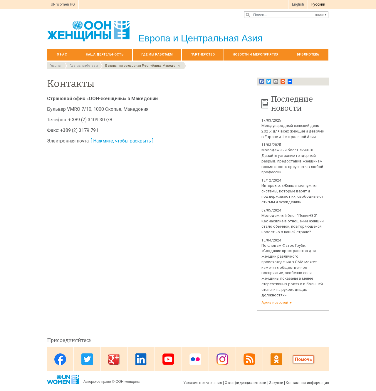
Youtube (168, 359)
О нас (62, 54)
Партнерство (202, 54)
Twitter (87, 359)
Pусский (318, 4)
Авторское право (97, 382)
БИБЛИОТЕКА (308, 54)
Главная (55, 66)
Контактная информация (307, 383)
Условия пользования (202, 383)
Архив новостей (274, 303)
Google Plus (114, 359)
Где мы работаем (157, 54)
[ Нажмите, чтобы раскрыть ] (122, 141)
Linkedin (141, 359)
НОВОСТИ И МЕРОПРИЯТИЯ (255, 54)
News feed (249, 359)
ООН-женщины (127, 382)
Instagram (222, 359)
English (298, 4)
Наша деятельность (105, 54)
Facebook (60, 359)
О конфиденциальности (245, 383)
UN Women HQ (63, 4)
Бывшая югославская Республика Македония (143, 66)
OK (276, 359)
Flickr (195, 359)
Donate (303, 359)
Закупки (276, 383)
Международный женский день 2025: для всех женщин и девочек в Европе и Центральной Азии (292, 131)
